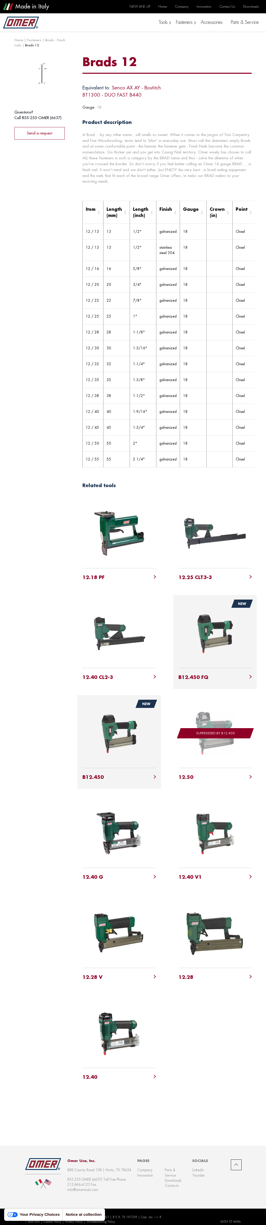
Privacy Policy (74, 1221)
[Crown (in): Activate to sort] (220, 212)
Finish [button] (165, 209)
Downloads (173, 1180)
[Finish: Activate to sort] (168, 212)
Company (144, 1170)
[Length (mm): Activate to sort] (116, 212)
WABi (237, 1221)
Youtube (198, 1175)
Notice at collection (84, 1214)
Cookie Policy (52, 1221)
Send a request (39, 133)
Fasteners (34, 40)
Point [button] (242, 209)
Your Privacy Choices (33, 1214)
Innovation (145, 1175)
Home (18, 40)
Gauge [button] (191, 209)
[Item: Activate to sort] (93, 212)
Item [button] (91, 209)
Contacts (171, 1185)
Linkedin (198, 1170)
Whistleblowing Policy (101, 1221)
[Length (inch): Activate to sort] (143, 212)
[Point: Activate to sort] (244, 212)
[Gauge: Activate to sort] (193, 212)
